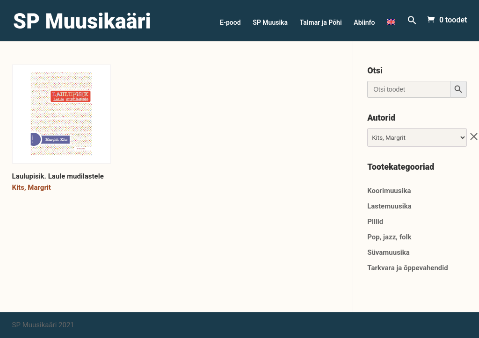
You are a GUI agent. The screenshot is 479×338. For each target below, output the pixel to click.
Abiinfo (364, 22)
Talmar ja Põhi (321, 22)
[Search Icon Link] (412, 28)
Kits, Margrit (31, 187)
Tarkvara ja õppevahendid (407, 268)
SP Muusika (270, 22)
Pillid (375, 221)
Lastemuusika (389, 206)
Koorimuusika (389, 191)
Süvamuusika (388, 252)
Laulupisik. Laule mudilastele (58, 176)
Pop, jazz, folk (389, 237)
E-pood (230, 22)
